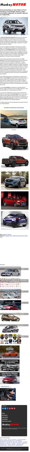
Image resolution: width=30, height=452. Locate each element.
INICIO (3, 413)
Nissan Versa (15, 441)
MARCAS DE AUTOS (6, 421)
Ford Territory (25, 441)
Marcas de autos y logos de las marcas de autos (14, 336)
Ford (11, 235)
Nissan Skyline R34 (3, 441)
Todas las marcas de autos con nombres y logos (7, 440)
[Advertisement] (14, 256)
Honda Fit (9, 439)
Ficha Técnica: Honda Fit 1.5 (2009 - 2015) (14, 325)
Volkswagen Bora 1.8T (20, 444)
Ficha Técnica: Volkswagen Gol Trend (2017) (14, 302)
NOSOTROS (4, 415)
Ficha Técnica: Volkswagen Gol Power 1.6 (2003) (14, 268)
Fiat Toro (5, 439)
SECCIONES (5, 419)
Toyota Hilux (9, 444)
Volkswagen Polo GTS (19, 445)
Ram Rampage (20, 441)
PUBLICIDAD (5, 417)
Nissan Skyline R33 (18, 440)
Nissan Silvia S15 (9, 441)
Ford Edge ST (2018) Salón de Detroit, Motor (14, 107)
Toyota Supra (14, 444)
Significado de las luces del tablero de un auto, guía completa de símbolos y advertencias (14, 281)
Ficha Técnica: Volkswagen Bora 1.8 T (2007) (14, 291)
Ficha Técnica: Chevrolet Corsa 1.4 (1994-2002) (14, 313)
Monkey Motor (8, 448)
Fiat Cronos (2, 439)
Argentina (7, 235)
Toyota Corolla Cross (3, 444)
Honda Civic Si (14, 439)
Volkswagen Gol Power (3, 445)
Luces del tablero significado (21, 439)
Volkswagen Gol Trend (11, 445)
